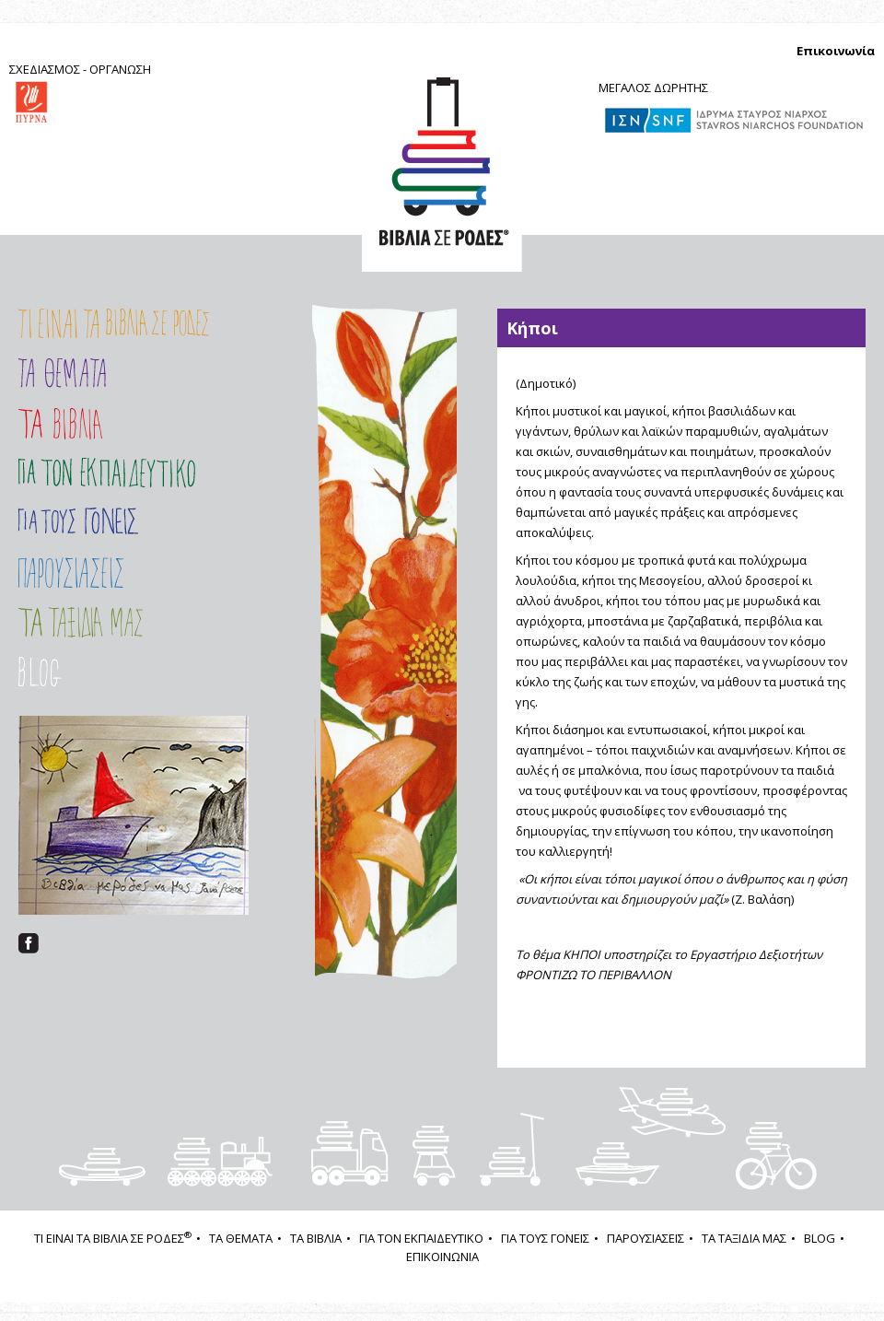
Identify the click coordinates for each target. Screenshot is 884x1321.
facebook (28, 943)
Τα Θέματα (62, 373)
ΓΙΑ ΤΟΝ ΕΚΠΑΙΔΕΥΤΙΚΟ (421, 1238)
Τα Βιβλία (60, 423)
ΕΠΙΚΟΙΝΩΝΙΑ (442, 1256)
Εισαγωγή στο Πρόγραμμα (106, 473)
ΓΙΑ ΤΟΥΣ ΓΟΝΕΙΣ (78, 521)
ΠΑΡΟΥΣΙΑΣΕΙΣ (113, 572)
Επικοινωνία (836, 50)
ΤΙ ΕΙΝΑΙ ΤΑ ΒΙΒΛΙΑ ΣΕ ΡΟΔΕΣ (113, 1238)
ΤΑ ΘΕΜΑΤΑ (241, 1238)
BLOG (819, 1238)
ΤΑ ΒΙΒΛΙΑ (316, 1238)
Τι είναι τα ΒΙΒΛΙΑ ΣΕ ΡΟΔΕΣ (113, 324)
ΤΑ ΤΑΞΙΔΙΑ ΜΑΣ (113, 622)
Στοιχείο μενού (63, 671)
